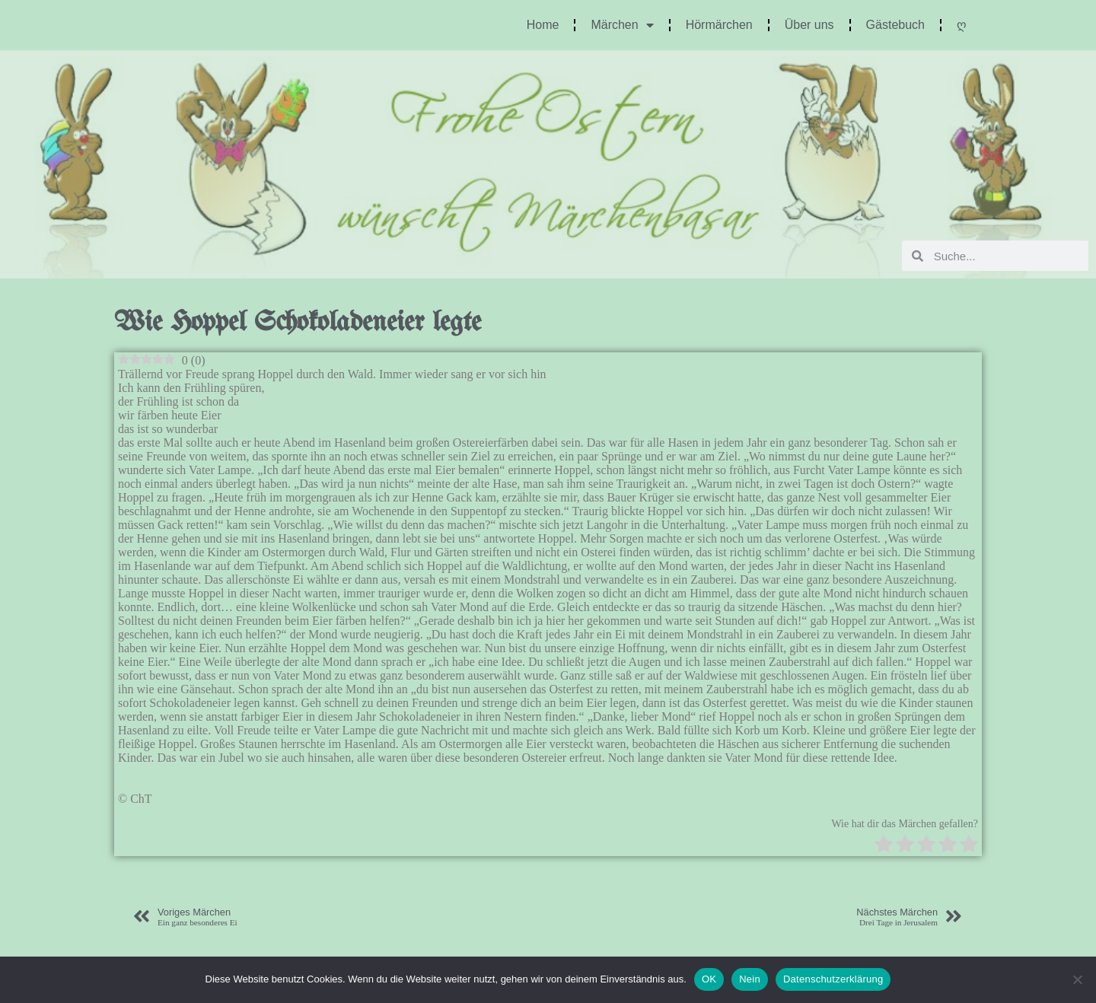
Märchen (622, 25)
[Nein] (1077, 979)
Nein (749, 979)
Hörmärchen (719, 24)
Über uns (809, 24)
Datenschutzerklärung (833, 979)
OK (709, 979)
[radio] (884, 845)
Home (543, 24)
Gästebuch (895, 24)
